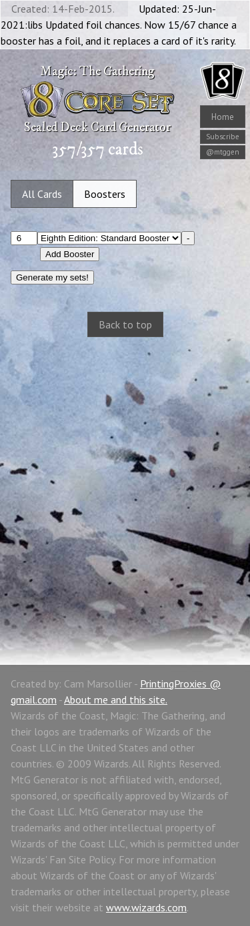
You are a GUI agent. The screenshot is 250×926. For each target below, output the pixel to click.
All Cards (42, 194)
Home (222, 117)
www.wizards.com (146, 907)
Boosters (104, 194)
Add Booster (69, 254)
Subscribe (222, 136)
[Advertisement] (125, 487)
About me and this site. (115, 699)
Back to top (125, 324)
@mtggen (222, 152)
